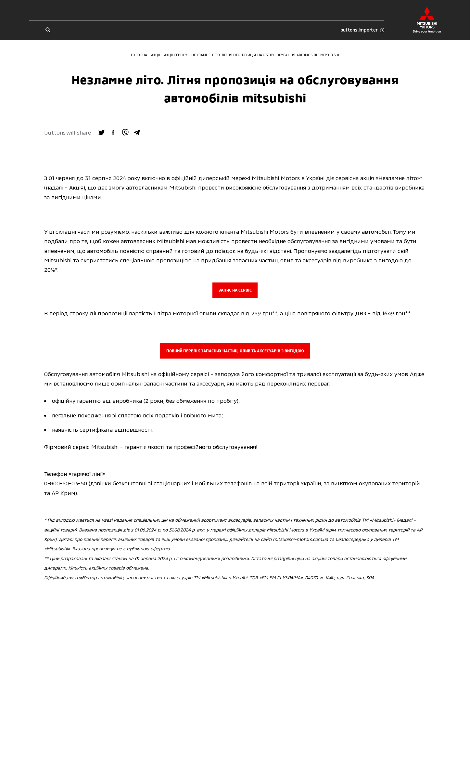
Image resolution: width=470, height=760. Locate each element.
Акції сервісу (176, 55)
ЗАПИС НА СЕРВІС (235, 290)
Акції (155, 55)
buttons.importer (362, 30)
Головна (139, 55)
